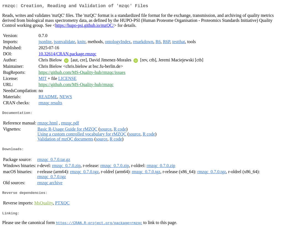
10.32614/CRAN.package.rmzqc (67, 55)
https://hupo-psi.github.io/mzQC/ (84, 26)
